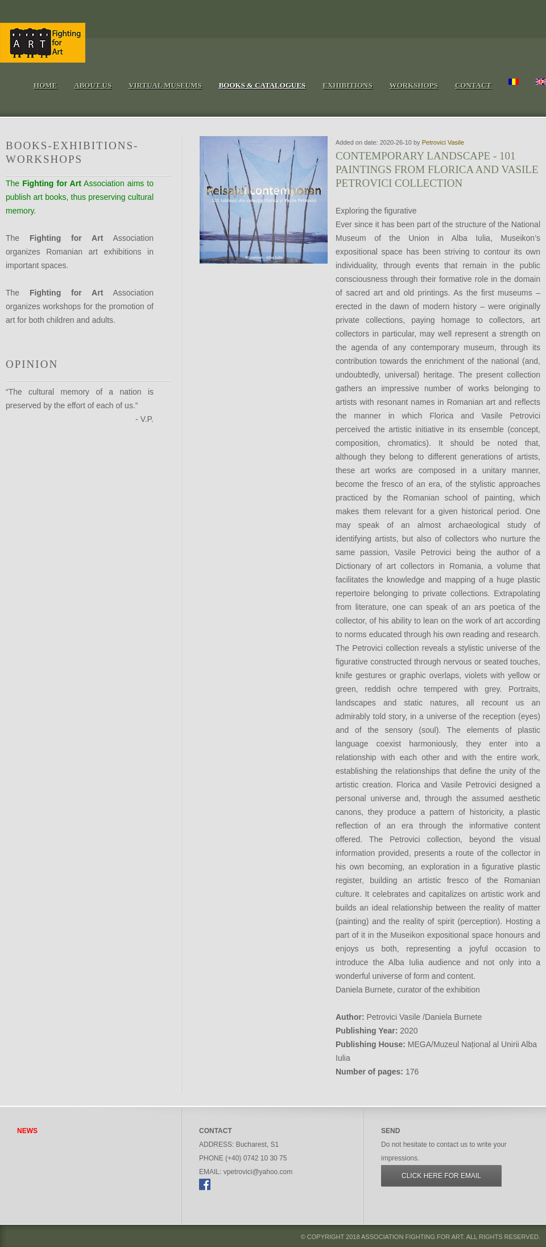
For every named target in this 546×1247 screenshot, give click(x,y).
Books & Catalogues (262, 85)
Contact (473, 85)
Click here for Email (441, 1176)
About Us (92, 85)
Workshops (414, 85)
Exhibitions (347, 85)
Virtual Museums (165, 85)
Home (45, 85)
